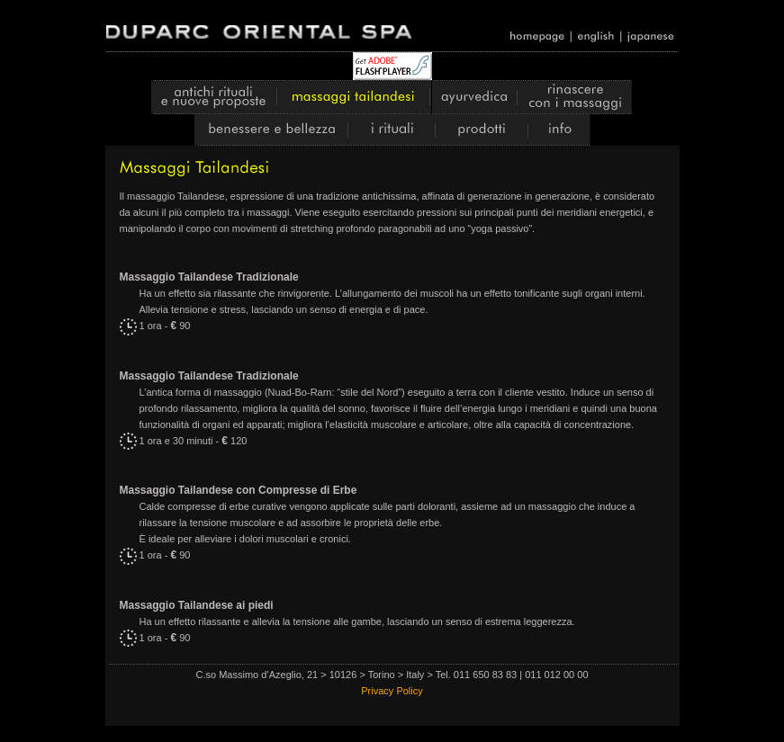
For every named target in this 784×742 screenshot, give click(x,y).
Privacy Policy (391, 690)
